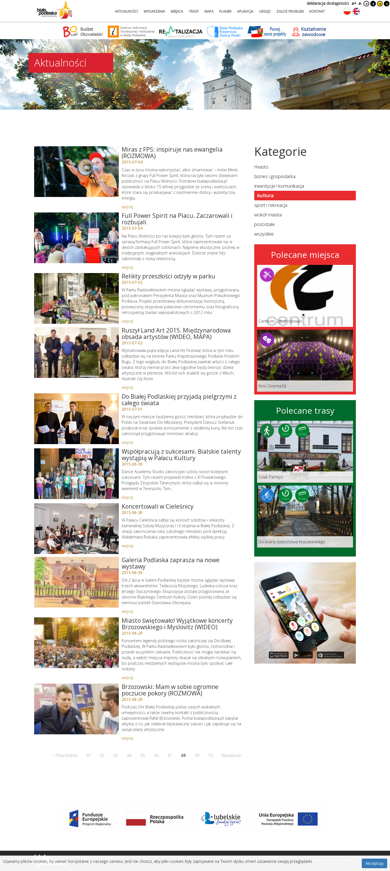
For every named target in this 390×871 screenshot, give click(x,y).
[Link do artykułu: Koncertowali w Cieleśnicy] (76, 528)
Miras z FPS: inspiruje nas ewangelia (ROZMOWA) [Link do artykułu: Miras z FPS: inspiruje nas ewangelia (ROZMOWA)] (172, 152)
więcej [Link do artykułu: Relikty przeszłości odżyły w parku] (127, 321)
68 (183, 755)
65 (143, 755)
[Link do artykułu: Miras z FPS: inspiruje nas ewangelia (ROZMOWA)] (76, 171)
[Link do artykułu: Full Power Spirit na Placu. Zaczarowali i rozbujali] (76, 237)
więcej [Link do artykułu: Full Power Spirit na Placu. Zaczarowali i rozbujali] (127, 267)
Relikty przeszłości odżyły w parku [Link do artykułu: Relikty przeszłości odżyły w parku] (168, 276)
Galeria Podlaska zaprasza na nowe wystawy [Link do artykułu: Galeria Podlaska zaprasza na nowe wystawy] (171, 563)
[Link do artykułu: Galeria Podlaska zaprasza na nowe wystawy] (76, 582)
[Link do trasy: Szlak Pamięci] (305, 452)
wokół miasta (268, 214)
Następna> (232, 755)
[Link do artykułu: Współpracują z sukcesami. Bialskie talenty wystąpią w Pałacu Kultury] (76, 473)
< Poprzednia (65, 755)
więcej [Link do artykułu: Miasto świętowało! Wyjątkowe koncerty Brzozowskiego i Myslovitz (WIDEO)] (127, 677)
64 (129, 755)
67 (170, 755)
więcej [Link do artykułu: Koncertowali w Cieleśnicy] (127, 545)
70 (210, 755)
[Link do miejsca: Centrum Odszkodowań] (305, 296)
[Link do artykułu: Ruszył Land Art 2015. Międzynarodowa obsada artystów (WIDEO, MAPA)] (76, 352)
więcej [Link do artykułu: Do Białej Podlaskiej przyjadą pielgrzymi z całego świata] (127, 442)
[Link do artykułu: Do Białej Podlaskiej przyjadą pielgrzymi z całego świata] (76, 418)
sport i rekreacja (270, 205)
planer (225, 11)
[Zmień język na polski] (347, 11)
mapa (209, 11)
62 (102, 755)
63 (115, 755)
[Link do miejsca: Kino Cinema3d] (305, 361)
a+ (354, 3)
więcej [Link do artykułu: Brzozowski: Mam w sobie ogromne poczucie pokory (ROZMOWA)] (127, 738)
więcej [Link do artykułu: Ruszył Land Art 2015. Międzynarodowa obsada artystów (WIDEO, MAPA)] (127, 387)
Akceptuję (374, 863)
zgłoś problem (290, 11)
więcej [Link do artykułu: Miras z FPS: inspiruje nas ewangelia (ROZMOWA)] (127, 206)
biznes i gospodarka (274, 176)
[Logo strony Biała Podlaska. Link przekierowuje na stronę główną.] (54, 10)
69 (197, 755)
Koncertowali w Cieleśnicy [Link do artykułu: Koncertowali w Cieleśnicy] (158, 506)
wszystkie (264, 234)
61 (88, 755)
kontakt (317, 11)
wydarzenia (154, 11)
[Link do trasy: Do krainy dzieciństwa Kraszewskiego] (305, 517)
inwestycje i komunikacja (279, 186)
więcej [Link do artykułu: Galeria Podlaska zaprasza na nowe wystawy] (127, 611)
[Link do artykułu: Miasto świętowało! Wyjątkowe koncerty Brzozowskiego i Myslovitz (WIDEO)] (76, 642)
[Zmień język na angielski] (356, 11)
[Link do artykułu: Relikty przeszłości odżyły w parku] (76, 298)
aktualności (126, 11)
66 (156, 755)
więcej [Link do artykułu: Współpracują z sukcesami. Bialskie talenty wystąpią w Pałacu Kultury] (127, 497)
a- (360, 3)
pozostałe (264, 224)
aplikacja (245, 11)
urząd (265, 11)
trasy (194, 11)
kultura (265, 195)
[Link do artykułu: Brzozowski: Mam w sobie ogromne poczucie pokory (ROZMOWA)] (76, 709)
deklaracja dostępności (328, 3)
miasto (261, 166)
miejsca (177, 11)
